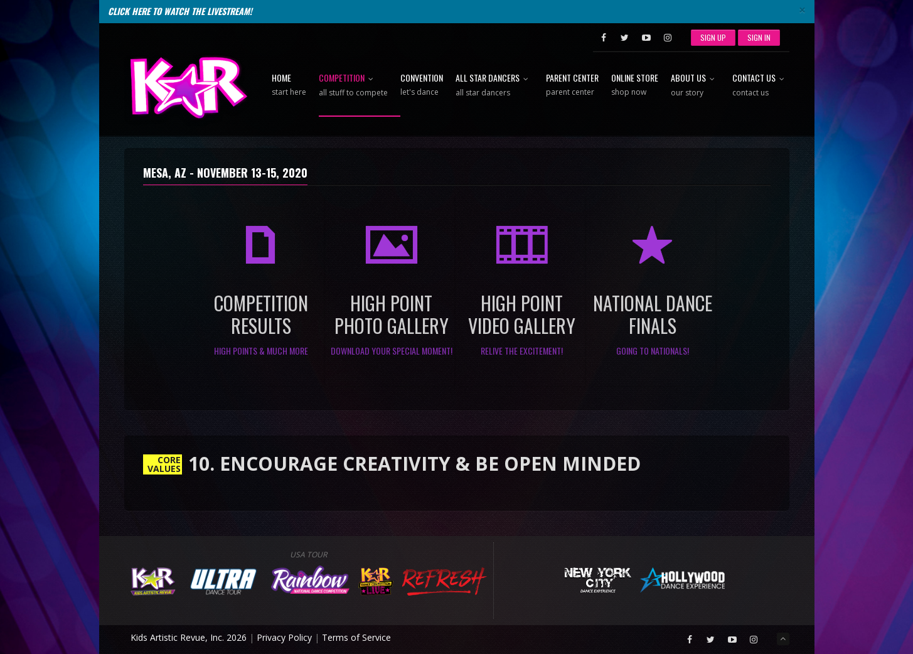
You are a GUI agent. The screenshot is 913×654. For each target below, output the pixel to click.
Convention (421, 85)
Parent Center (572, 85)
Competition (353, 85)
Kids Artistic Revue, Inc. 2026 (189, 637)
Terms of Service (356, 637)
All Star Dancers (494, 85)
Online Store (634, 85)
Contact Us (760, 85)
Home (289, 85)
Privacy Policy (284, 637)
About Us (695, 85)
